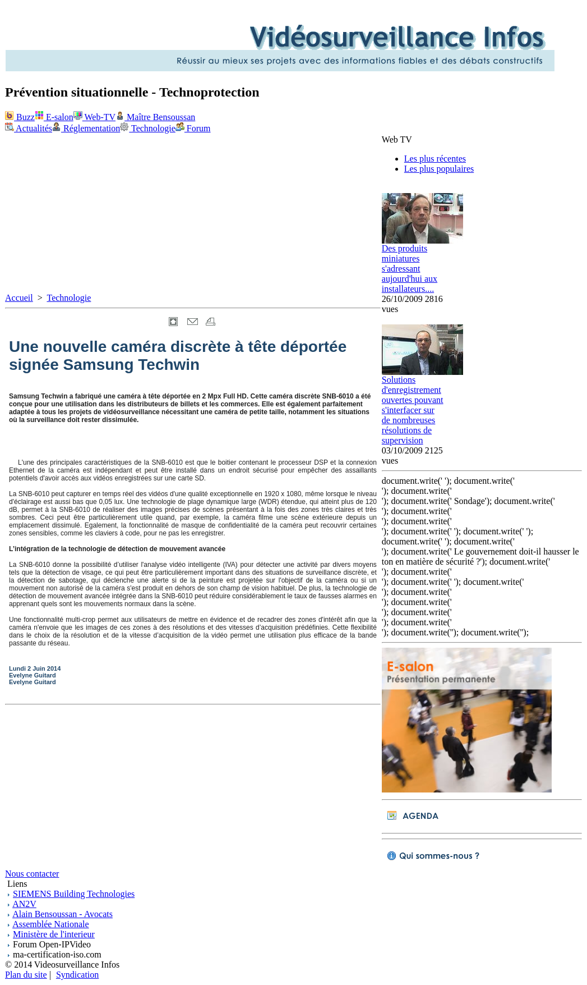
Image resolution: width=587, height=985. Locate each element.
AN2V (24, 904)
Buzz (20, 117)
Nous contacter (32, 873)
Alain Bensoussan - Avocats (62, 914)
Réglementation (86, 128)
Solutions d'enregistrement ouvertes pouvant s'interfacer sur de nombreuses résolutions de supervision (412, 410)
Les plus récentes (435, 158)
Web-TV (94, 117)
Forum (193, 128)
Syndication (77, 974)
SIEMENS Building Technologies (74, 894)
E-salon (54, 117)
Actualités (28, 128)
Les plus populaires (439, 168)
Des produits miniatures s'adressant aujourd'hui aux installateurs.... (409, 269)
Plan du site (26, 974)
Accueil (19, 298)
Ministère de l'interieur (54, 934)
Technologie (147, 128)
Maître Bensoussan (155, 117)
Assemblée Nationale (50, 924)
